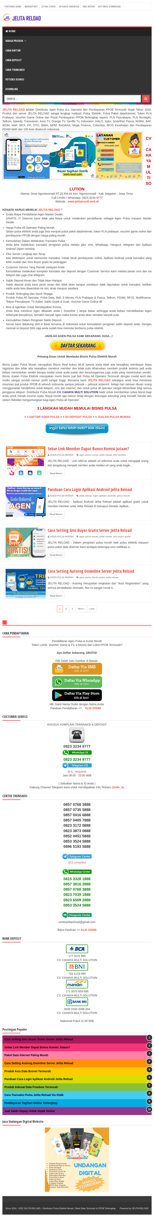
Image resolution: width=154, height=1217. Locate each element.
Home (10, 31)
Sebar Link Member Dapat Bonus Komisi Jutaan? (90, 448)
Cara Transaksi (15, 70)
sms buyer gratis (122, 536)
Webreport (31, 6)
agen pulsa (85, 577)
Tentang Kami (12, 6)
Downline (11, 89)
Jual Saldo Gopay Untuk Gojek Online (29, 1111)
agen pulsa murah (88, 455)
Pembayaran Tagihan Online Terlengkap (31, 1103)
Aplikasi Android (69, 6)
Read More (56, 473)
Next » (81, 608)
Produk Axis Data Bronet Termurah (27, 1071)
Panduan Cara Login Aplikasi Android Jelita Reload (91, 489)
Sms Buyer (89, 6)
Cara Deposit (13, 60)
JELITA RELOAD (49, 209)
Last (92, 608)
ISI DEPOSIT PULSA (78, 416)
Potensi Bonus (14, 79)
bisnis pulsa (98, 577)
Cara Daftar (13, 50)
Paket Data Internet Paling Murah (26, 1055)
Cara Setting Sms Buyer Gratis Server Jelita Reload (91, 530)
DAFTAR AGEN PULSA (44, 416)
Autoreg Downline (109, 6)
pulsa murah (123, 495)
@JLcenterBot (77, 862)
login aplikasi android (104, 495)
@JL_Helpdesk (76, 771)
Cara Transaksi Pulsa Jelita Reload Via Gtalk (34, 1095)
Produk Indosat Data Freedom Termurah (31, 1087)
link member (119, 455)
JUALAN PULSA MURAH (113, 416)
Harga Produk (14, 41)
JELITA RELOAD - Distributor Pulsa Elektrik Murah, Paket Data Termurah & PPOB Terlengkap (70, 1208)
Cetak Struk (48, 6)
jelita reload (105, 455)
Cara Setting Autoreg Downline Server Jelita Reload (92, 571)
